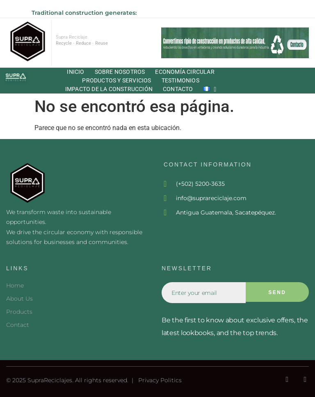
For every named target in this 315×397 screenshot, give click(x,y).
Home (15, 285)
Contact (17, 325)
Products (19, 311)
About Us (19, 298)
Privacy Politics (160, 380)
